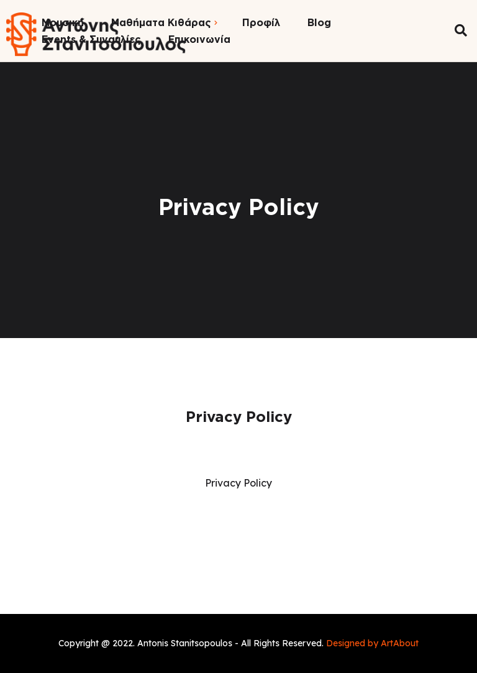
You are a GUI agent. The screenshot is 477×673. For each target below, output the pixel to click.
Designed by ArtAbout (372, 643)
